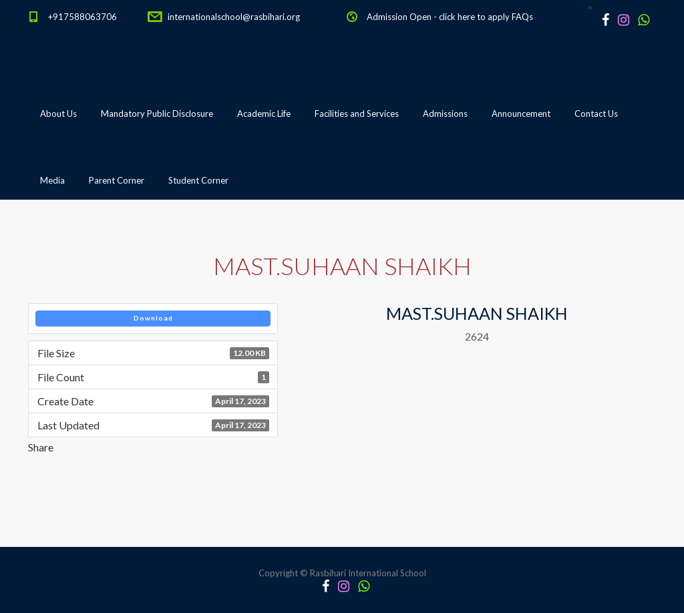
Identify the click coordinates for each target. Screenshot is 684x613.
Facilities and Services (357, 113)
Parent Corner (116, 180)
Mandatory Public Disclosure (157, 113)
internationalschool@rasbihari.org (234, 16)
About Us (58, 113)
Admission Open (399, 16)
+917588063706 (82, 16)
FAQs (522, 16)
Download (153, 318)
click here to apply (474, 16)
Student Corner (198, 180)
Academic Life (264, 113)
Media (52, 180)
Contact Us (596, 113)
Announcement (521, 113)
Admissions (445, 113)
